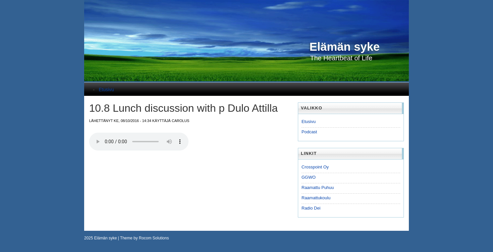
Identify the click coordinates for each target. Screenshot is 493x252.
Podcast (309, 131)
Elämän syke (105, 238)
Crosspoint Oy (315, 166)
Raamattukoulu (315, 197)
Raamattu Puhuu (317, 187)
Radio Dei (310, 208)
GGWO (308, 177)
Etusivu (106, 89)
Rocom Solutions (154, 238)
